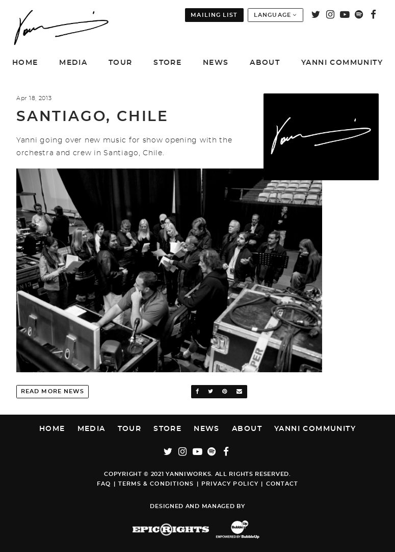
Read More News (52, 391)
